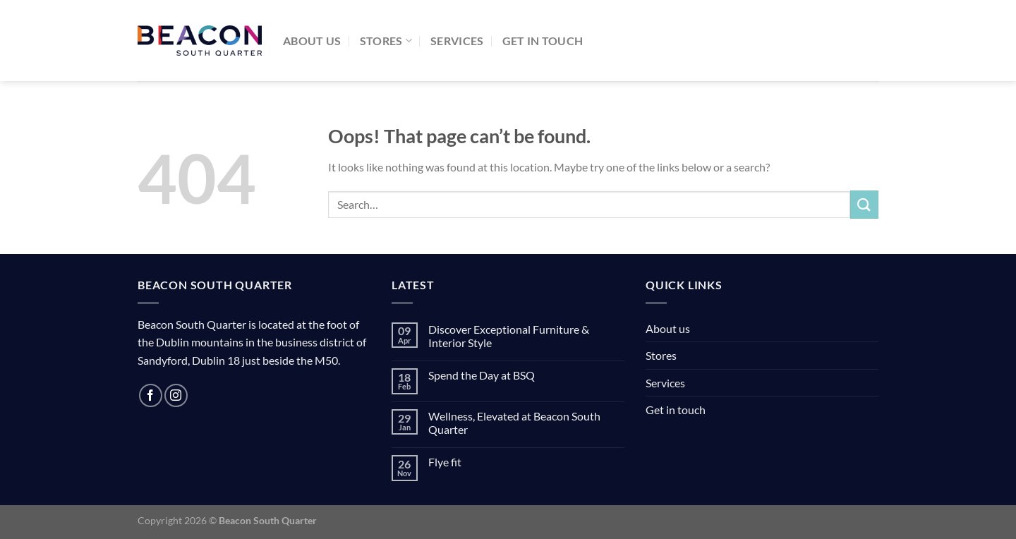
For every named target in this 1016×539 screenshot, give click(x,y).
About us (312, 40)
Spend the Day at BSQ (481, 375)
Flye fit (444, 461)
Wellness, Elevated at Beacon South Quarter (514, 422)
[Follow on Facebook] (150, 395)
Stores (386, 41)
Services (457, 40)
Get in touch (542, 40)
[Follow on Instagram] (176, 395)
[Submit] (864, 204)
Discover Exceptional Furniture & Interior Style (508, 335)
